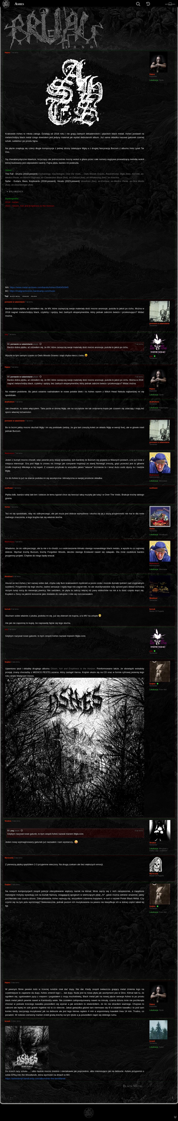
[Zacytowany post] (40, 344)
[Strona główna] (6, 4)
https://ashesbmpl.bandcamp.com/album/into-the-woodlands (35, 1078)
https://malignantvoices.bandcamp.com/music (32, 291)
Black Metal (133, 1086)
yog (12, 831)
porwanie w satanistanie (21, 344)
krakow (25, 296)
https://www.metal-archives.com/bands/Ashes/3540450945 (39, 287)
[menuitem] (172, 1097)
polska (34, 296)
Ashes (19, 4)
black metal (15, 296)
